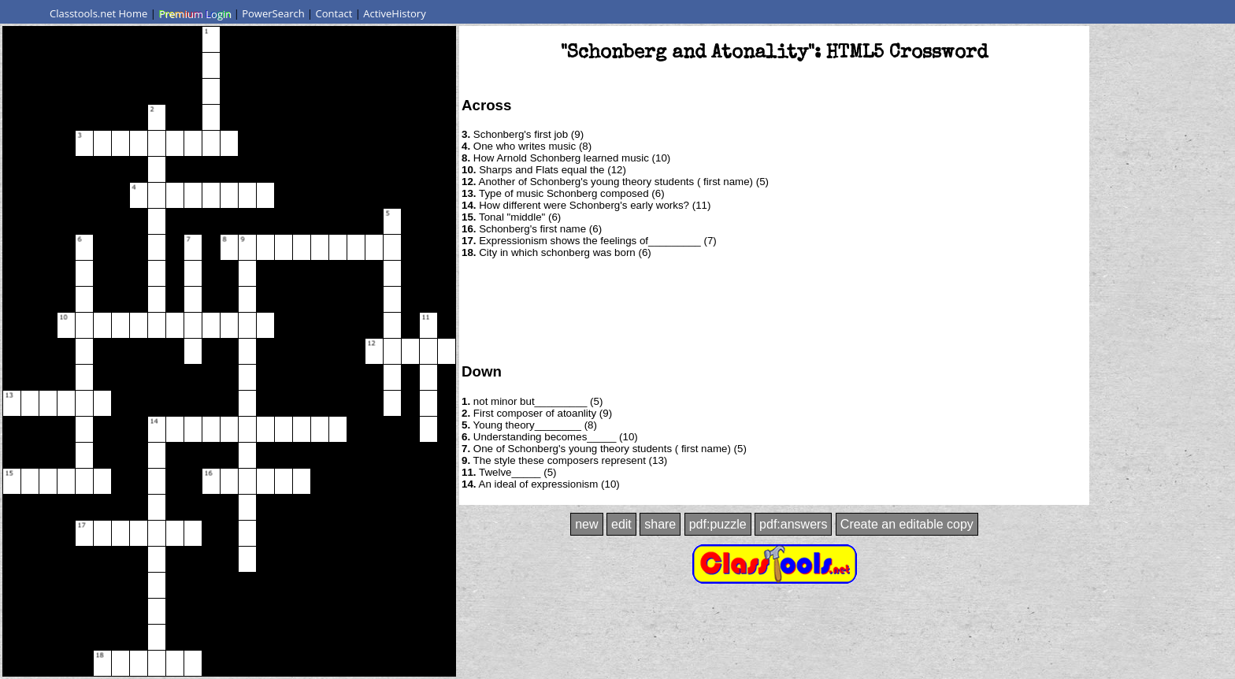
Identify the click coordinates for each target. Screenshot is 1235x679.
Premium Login (194, 13)
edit (621, 524)
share (660, 524)
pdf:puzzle (718, 524)
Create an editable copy (907, 524)
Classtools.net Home (98, 13)
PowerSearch (273, 13)
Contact (334, 13)
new (586, 524)
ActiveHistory (394, 13)
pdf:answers (793, 524)
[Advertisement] (774, 309)
